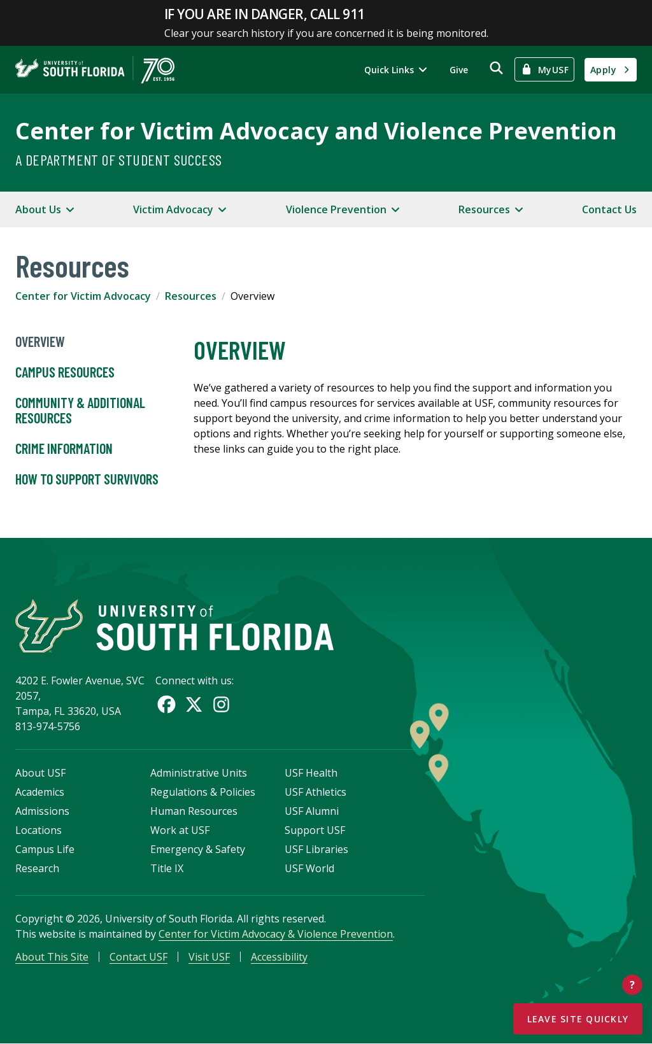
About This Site (52, 957)
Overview (40, 341)
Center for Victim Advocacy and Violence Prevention (316, 130)
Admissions (42, 812)
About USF (40, 773)
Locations (38, 831)
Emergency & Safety (197, 850)
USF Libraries (316, 850)
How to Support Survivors (87, 479)
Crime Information (64, 448)
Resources (190, 296)
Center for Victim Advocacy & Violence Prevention (276, 935)
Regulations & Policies (202, 793)
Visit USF (209, 957)
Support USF (315, 831)
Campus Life (44, 850)
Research (37, 869)
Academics (39, 793)
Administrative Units (198, 773)
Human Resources (193, 812)
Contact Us (609, 209)
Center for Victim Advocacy (83, 296)
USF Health (311, 773)
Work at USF (179, 831)
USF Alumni (312, 812)
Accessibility (279, 957)
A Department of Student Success (118, 159)
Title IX (166, 869)
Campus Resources (65, 372)
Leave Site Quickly (578, 1019)
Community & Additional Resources (80, 410)
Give (459, 70)
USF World (309, 869)
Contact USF (138, 957)
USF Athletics (315, 793)
